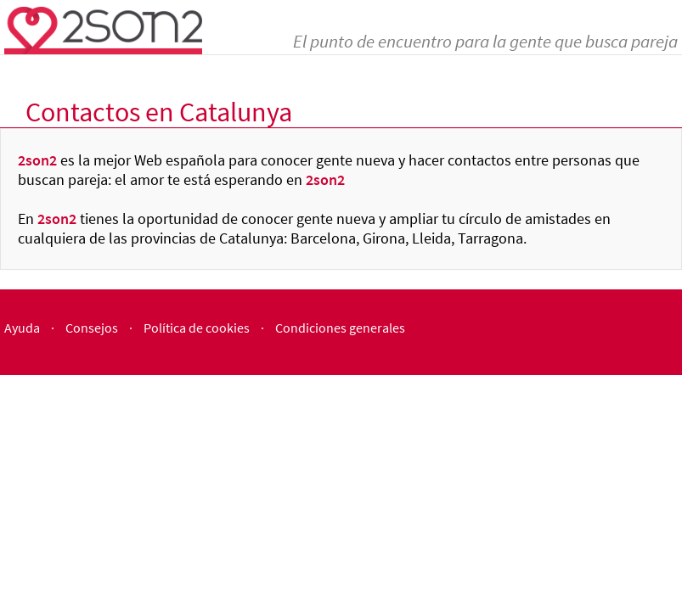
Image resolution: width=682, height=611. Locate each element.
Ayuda (22, 327)
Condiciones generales (340, 327)
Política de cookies (197, 327)
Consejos (91, 327)
